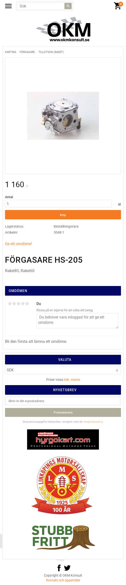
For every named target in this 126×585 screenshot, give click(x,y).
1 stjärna (10, 303)
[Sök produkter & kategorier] (44, 6)
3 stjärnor (18, 303)
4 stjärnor (23, 303)
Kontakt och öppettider (63, 580)
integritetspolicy (93, 421)
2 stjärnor (14, 303)
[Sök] (68, 6)
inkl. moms (72, 379)
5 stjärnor (27, 303)
